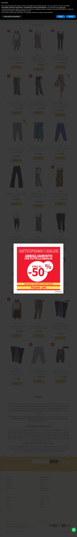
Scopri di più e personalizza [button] (12, 16)
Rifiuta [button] (61, 16)
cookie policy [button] (62, 7)
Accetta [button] (71, 16)
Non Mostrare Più (58, 291)
